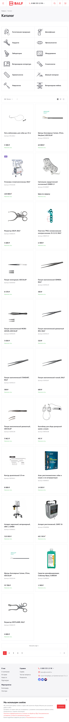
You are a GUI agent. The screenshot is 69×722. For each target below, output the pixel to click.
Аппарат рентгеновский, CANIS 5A (50, 524)
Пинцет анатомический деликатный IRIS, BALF (51, 330)
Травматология (17, 75)
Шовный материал (52, 75)
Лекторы (4, 691)
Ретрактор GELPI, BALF (12, 231)
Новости (4, 677)
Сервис (22, 672)
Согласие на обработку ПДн (30, 713)
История (4, 675)
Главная (3, 11)
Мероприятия (6, 685)
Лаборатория (17, 53)
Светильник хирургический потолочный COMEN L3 (48, 183)
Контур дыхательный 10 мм (14, 475)
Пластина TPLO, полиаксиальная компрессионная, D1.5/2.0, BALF (49, 232)
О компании (5, 672)
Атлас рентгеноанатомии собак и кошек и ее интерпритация (50, 476)
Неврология (16, 85)
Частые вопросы (25, 675)
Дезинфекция (50, 32)
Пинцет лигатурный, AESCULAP (15, 280)
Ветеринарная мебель (53, 85)
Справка (23, 668)
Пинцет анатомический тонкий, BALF (51, 378)
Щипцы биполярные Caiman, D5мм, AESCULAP (17, 574)
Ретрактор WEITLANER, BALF (14, 622)
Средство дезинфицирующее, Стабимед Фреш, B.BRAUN (48, 574)
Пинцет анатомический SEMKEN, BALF (49, 281)
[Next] (64, 653)
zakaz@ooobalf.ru (46, 672)
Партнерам (5, 680)
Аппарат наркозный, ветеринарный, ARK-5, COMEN (17, 525)
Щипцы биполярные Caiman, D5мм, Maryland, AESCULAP (51, 134)
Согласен (61, 706)
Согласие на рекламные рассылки (20, 715)
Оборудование (50, 53)
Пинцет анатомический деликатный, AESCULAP (17, 427)
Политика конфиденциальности (13, 713)
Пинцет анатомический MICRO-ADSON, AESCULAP (15, 330)
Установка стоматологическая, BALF (17, 182)
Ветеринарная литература (21, 64)
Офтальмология (51, 43)
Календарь (5, 688)
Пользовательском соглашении (35, 717)
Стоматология (50, 64)
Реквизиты (23, 677)
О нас (3, 668)
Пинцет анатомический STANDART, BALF (16, 379)
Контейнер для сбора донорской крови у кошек (50, 427)
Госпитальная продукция (21, 32)
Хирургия (15, 43)
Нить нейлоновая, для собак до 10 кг (17, 133)
